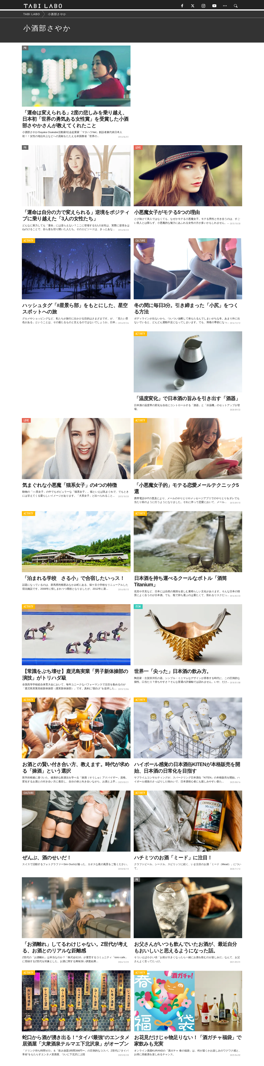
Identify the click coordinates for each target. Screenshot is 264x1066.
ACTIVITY (28, 242)
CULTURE (140, 242)
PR (25, 49)
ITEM (138, 608)
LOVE (138, 149)
